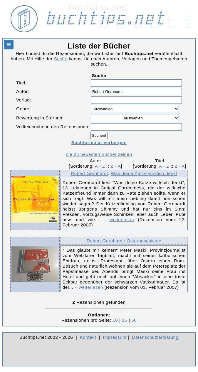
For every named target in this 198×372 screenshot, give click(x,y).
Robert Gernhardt (89, 173)
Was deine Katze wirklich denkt (144, 173)
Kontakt (88, 337)
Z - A (115, 166)
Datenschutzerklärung (155, 337)
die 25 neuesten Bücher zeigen (99, 154)
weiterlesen (122, 219)
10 (115, 320)
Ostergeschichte (144, 240)
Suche (61, 58)
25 (124, 320)
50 (134, 320)
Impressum (114, 337)
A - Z (100, 166)
